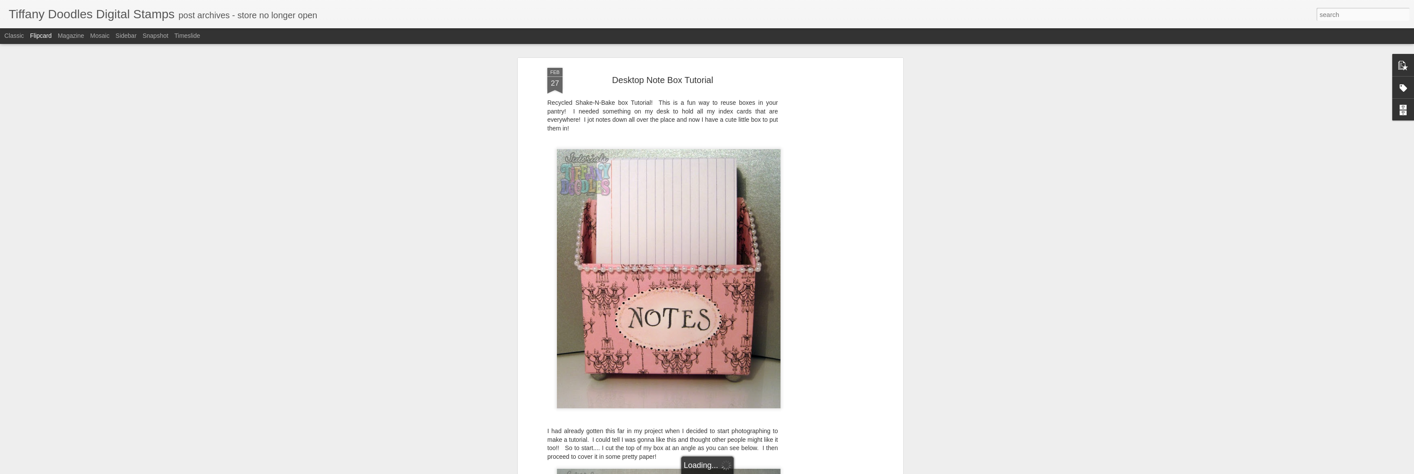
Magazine (71, 35)
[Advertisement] (825, 192)
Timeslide (187, 35)
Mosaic (99, 35)
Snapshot (155, 35)
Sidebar (126, 35)
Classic (14, 35)
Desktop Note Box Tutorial (662, 67)
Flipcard (41, 35)
